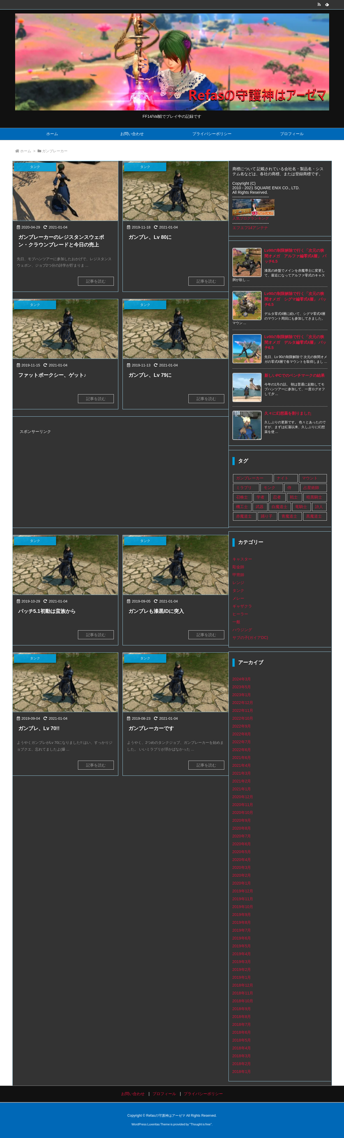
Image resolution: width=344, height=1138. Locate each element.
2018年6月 (241, 1032)
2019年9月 (241, 914)
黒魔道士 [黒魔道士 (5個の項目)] (314, 516)
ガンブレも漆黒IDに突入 (156, 611)
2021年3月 (241, 773)
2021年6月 (241, 757)
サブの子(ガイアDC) (250, 637)
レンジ (238, 582)
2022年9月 (241, 726)
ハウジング (242, 629)
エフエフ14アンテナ (250, 227)
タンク (238, 590)
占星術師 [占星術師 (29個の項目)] (311, 487)
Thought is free (201, 1124)
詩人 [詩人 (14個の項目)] (319, 506)
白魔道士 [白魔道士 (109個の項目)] (279, 506)
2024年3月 (241, 679)
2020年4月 (241, 859)
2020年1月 (241, 883)
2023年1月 (241, 695)
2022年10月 (242, 718)
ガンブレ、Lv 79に (150, 375)
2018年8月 (241, 1016)
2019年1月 (241, 977)
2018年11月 (242, 993)
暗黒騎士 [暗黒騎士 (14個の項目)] (314, 497)
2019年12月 (242, 891)
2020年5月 (241, 852)
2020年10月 (242, 812)
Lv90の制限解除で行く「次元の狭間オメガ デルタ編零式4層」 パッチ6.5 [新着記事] (295, 342)
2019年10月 (242, 906)
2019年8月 (241, 922)
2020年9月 (241, 820)
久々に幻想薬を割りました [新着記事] (287, 413)
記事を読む (96, 281)
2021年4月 (241, 765)
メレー (238, 598)
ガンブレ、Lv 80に (150, 237)
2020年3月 (241, 867)
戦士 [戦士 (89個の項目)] (294, 497)
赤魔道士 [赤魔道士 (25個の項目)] (244, 516)
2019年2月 (241, 969)
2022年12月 (242, 702)
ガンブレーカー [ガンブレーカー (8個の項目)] (250, 478)
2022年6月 (241, 749)
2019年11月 (242, 899)
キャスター (242, 559)
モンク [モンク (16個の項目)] (269, 487)
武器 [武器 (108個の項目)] (260, 506)
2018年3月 (241, 1056)
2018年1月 (241, 1071)
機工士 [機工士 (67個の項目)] (242, 506)
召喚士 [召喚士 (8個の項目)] (242, 497)
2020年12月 (242, 797)
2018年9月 (241, 1009)
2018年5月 (241, 1040)
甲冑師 (238, 575)
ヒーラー (240, 614)
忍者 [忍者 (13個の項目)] (277, 497)
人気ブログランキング (250, 218)
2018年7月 (241, 1024)
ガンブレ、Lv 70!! (39, 728)
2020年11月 (242, 804)
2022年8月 (241, 734)
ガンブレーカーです (151, 728)
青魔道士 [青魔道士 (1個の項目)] (289, 516)
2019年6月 (241, 938)
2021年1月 (241, 789)
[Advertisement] (120, 475)
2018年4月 (241, 1048)
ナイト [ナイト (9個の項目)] (282, 478)
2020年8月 (241, 828)
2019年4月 (241, 954)
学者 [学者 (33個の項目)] (260, 497)
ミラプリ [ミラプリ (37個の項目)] (244, 487)
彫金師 (238, 567)
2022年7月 (241, 742)
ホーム (25, 151)
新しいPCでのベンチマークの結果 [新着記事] (294, 375)
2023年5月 (241, 687)
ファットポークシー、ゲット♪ (52, 375)
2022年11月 (242, 710)
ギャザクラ (242, 606)
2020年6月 (241, 844)
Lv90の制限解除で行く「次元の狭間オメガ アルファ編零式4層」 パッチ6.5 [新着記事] (295, 256)
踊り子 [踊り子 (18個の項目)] (267, 516)
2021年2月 (241, 781)
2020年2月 (241, 875)
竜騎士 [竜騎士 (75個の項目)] (301, 506)
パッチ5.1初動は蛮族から (47, 611)
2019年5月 (241, 946)
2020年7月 (241, 836)
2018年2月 (241, 1063)
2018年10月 (242, 1001)
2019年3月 (241, 961)
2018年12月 (242, 985)
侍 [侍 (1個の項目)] (289, 487)
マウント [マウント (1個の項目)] (310, 478)
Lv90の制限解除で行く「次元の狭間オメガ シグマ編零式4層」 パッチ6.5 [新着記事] (295, 299)
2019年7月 (241, 930)
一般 (236, 622)
